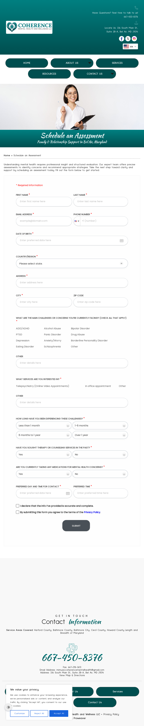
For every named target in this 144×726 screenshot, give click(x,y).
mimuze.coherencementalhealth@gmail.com (80, 670)
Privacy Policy (111, 714)
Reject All (39, 713)
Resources (49, 74)
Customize (19, 713)
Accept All (59, 713)
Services (117, 63)
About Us (72, 63)
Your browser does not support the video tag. (72, 599)
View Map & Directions (72, 675)
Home (26, 63)
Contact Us (94, 74)
